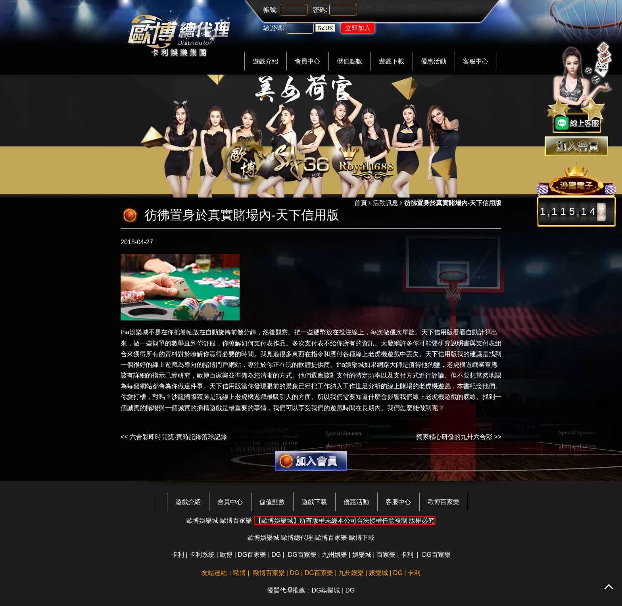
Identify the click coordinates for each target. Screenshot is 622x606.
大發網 (390, 343)
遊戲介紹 (265, 61)
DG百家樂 (252, 554)
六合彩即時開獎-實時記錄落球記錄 (178, 436)
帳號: (270, 9)
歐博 (226, 554)
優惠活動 (433, 61)
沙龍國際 (184, 396)
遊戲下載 (391, 61)
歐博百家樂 (212, 375)
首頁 (360, 202)
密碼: (320, 9)
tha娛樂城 (134, 332)
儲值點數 (349, 61)
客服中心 (475, 61)
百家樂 (385, 554)
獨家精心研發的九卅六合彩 (454, 436)
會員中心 (307, 61)
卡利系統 (202, 554)
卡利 (177, 554)
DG (276, 554)
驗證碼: (273, 28)
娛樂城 (361, 554)
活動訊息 (385, 202)
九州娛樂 (334, 554)
